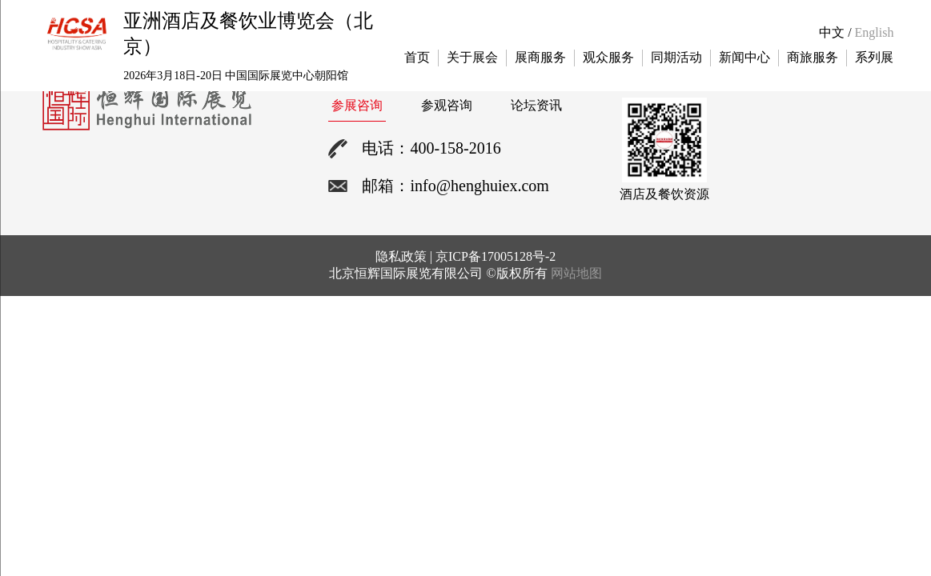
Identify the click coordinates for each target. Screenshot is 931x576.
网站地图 (576, 273)
